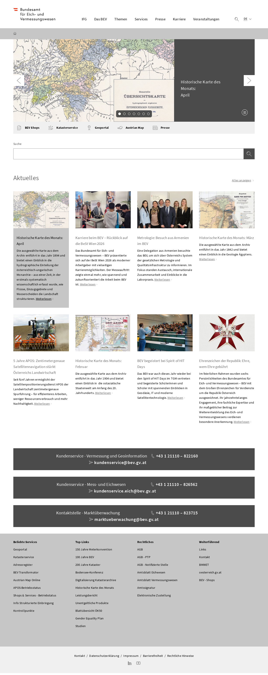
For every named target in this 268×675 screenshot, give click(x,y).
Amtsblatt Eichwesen (151, 574)
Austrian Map (130, 129)
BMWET (204, 567)
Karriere (179, 20)
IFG (84, 20)
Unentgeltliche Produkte (91, 605)
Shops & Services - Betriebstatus (34, 597)
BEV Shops (28, 129)
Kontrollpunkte (23, 613)
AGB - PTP (144, 559)
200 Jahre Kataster (87, 567)
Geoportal (98, 129)
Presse (161, 129)
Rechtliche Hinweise (180, 658)
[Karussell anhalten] (244, 114)
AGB (140, 551)
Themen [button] (120, 20)
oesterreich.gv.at (210, 574)
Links (202, 551)
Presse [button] (160, 20)
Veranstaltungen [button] (206, 20)
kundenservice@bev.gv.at (120, 464)
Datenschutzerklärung (104, 658)
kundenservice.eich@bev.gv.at (125, 493)
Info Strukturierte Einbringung (33, 605)
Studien (80, 628)
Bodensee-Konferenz (89, 574)
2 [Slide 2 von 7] (124, 115)
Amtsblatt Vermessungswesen (157, 582)
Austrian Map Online (26, 582)
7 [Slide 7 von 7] (148, 115)
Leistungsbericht (86, 597)
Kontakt (204, 559)
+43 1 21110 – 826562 (177, 486)
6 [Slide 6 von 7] (143, 115)
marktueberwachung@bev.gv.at (126, 521)
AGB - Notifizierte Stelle (152, 567)
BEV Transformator (25, 574)
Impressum (131, 658)
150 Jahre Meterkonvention (93, 551)
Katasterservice (63, 129)
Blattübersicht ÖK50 (88, 613)
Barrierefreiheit (153, 658)
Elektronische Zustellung (154, 597)
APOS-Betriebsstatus (27, 590)
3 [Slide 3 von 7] (129, 115)
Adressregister (22, 567)
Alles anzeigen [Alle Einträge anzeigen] (243, 182)
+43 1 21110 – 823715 (177, 514)
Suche (17, 146)
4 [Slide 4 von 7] (134, 115)
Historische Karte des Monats (94, 590)
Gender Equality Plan (89, 620)
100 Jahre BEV (84, 559)
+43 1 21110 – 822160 (177, 458)
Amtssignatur (146, 590)
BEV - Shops (207, 582)
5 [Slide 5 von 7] (138, 115)
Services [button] (141, 20)
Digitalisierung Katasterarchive (95, 582)
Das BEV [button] (100, 20)
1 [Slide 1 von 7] (119, 115)
